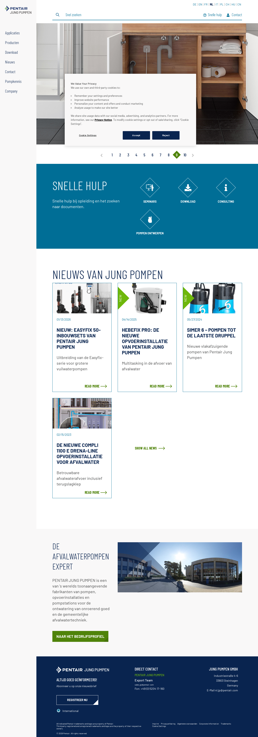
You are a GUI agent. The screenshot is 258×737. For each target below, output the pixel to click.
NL (211, 4)
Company (11, 90)
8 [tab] (169, 154)
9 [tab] (177, 154)
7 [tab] (160, 154)
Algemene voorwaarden (187, 723)
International (70, 711)
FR (206, 4)
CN (239, 4)
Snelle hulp (212, 15)
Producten (12, 42)
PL (221, 4)
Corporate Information (209, 723)
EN (200, 4)
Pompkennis (13, 81)
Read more (92, 386)
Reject (165, 135)
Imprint (155, 723)
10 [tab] (185, 154)
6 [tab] (152, 154)
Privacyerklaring (168, 723)
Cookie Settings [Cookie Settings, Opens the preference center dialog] (88, 135)
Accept (136, 135)
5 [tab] (144, 154)
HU (233, 4)
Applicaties (12, 32)
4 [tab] (136, 154)
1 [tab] (112, 154)
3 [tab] (128, 154)
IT (217, 4)
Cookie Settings (159, 726)
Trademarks (226, 723)
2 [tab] (120, 154)
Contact (10, 71)
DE (194, 4)
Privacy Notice (103, 119)
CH (227, 4)
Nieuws (10, 61)
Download (11, 52)
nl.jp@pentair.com (226, 690)
